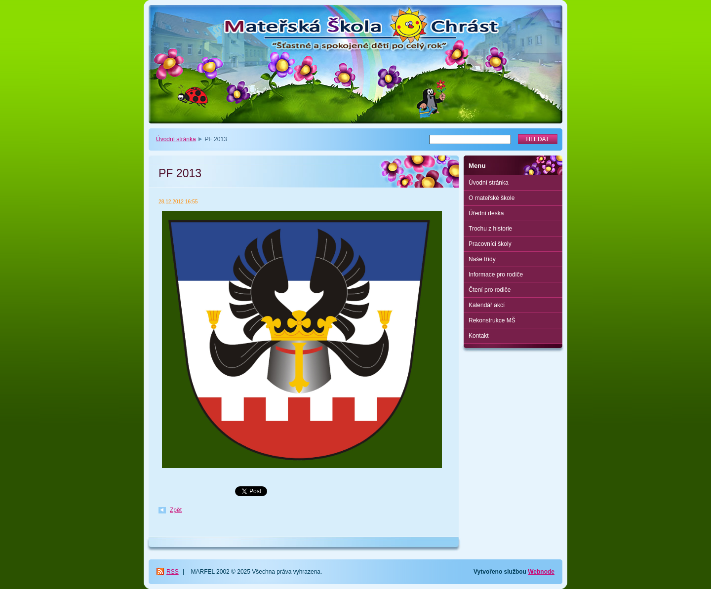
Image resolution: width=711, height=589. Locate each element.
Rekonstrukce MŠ (492, 320)
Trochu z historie (490, 228)
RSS (172, 571)
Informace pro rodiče (496, 274)
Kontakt (479, 335)
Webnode (541, 571)
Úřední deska (486, 213)
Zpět (176, 510)
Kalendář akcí (487, 305)
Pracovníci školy (490, 243)
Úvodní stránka (176, 139)
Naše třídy (482, 259)
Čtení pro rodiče (490, 289)
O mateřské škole (491, 198)
